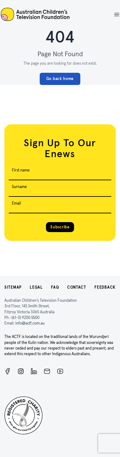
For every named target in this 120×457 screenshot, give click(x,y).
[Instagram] (21, 371)
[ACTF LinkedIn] (34, 371)
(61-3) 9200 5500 (25, 317)
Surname (19, 186)
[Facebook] (7, 371)
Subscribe (59, 227)
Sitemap (13, 287)
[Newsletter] (47, 371)
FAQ (55, 287)
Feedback (105, 287)
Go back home (60, 78)
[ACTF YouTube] (60, 371)
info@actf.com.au (30, 323)
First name (21, 170)
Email (16, 203)
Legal (36, 287)
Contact (76, 287)
